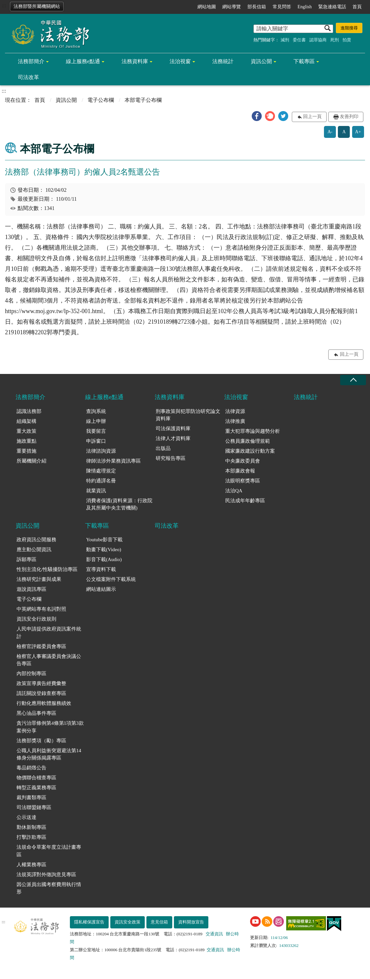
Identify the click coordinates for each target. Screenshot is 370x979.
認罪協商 (318, 39)
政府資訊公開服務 (36, 539)
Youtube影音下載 (104, 539)
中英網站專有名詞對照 (41, 609)
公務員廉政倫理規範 (247, 441)
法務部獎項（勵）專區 (41, 740)
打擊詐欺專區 (31, 837)
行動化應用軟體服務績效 (44, 703)
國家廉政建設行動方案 (250, 451)
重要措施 (26, 451)
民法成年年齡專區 (245, 500)
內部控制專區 (31, 673)
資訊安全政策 (127, 921)
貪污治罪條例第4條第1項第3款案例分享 (50, 726)
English (304, 6)
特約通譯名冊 (101, 480)
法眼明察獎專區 (242, 480)
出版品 (163, 448)
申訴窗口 (96, 441)
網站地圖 (206, 6)
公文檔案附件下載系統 (111, 579)
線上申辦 (96, 421)
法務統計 (223, 61)
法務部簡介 (31, 61)
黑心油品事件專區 (36, 713)
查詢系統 (96, 411)
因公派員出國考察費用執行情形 (49, 888)
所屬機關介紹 (31, 461)
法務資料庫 (135, 61)
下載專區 (304, 61)
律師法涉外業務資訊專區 (113, 461)
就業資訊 (96, 490)
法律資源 (235, 411)
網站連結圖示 (101, 589)
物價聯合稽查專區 (36, 777)
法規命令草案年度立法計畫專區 (49, 850)
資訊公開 (261, 61)
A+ (358, 131)
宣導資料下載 (101, 569)
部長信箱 (256, 6)
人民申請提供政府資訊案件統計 (49, 632)
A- (330, 131)
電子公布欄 (100, 100)
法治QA (233, 490)
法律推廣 (235, 421)
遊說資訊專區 (31, 589)
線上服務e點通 (83, 61)
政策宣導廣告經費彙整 (41, 683)
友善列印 (349, 116)
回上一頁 (312, 116)
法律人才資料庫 (173, 438)
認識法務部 (29, 411)
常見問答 (282, 6)
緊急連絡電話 (332, 6)
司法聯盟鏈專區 (34, 807)
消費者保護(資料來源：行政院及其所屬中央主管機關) (119, 504)
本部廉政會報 (240, 470)
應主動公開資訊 (34, 549)
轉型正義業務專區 (36, 787)
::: (4, 5)
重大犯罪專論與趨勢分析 (252, 431)
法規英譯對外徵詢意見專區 (46, 874)
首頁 (357, 6)
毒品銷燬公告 (31, 767)
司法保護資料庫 (173, 428)
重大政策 (26, 431)
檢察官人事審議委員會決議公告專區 (49, 660)
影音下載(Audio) (104, 559)
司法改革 (28, 77)
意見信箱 (159, 921)
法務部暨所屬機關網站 (37, 6)
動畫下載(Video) (103, 549)
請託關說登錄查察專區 (41, 693)
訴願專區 (26, 559)
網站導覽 (231, 6)
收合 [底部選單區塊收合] (353, 380)
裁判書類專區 (31, 797)
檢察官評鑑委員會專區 (41, 646)
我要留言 (96, 431)
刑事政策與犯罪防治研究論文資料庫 (188, 415)
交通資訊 (214, 933)
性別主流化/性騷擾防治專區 (47, 569)
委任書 (299, 39)
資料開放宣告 (191, 921)
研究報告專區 (170, 458)
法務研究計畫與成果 (39, 579)
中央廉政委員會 (242, 461)
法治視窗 (180, 61)
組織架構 (26, 421)
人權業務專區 (31, 864)
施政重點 (26, 441)
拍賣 (347, 39)
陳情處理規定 (101, 470)
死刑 (334, 39)
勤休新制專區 (31, 827)
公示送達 (26, 817)
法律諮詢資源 (101, 451)
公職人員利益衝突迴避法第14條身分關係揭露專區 (49, 754)
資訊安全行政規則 (36, 619)
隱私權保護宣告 (89, 921)
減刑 (285, 39)
